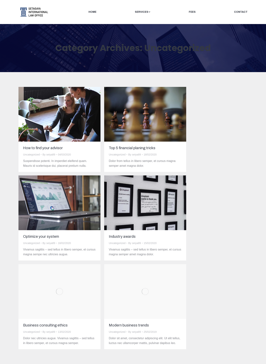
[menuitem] (92, 12)
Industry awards (122, 236)
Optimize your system (41, 236)
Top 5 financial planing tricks (132, 148)
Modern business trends (129, 325)
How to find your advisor (43, 148)
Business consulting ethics (45, 325)
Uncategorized (31, 154)
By (48, 154)
